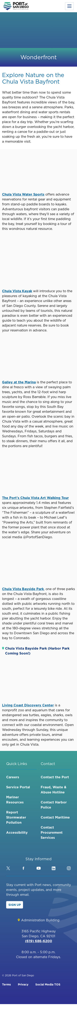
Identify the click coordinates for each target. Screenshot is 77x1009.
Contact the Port (55, 777)
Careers (12, 777)
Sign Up (14, 905)
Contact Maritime (55, 817)
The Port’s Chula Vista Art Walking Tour (35, 498)
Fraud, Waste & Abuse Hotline (53, 789)
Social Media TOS (47, 984)
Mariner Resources (15, 799)
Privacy (23, 984)
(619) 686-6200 (38, 941)
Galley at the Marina (19, 382)
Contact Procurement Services (52, 832)
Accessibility (17, 832)
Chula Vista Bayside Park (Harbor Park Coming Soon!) (37, 651)
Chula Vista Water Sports (23, 194)
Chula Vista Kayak (17, 291)
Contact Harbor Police (54, 805)
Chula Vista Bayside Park (23, 589)
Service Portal (18, 787)
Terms (6, 984)
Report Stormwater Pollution (16, 817)
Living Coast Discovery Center (28, 705)
